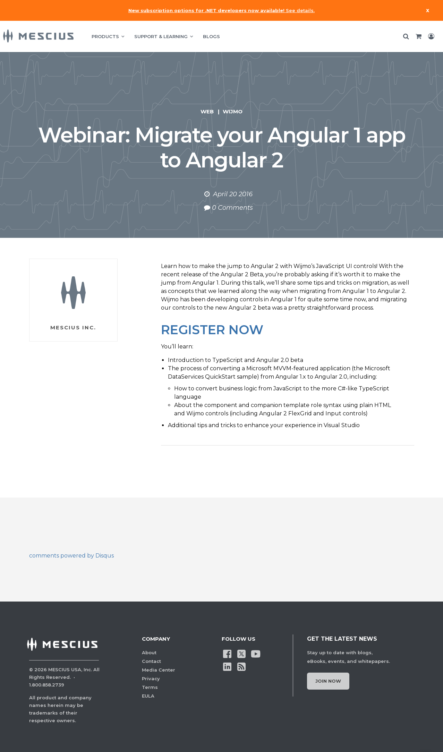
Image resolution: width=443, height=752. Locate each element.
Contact (151, 661)
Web (207, 111)
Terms (150, 687)
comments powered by (71, 555)
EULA (148, 696)
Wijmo (232, 111)
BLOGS (211, 36)
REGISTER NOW (212, 329)
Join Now (328, 681)
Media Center (158, 670)
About (149, 652)
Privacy (151, 678)
